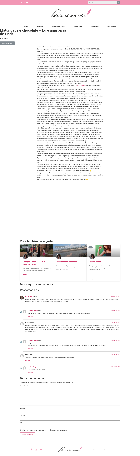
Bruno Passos (29, 296)
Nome (22, 408)
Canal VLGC (78, 26)
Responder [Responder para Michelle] (28, 334)
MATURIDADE (81, 85)
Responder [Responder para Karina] (28, 360)
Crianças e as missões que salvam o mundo (34, 263)
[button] (7, 43)
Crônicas (40, 26)
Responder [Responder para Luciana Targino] (30, 316)
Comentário (24, 386)
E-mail (22, 416)
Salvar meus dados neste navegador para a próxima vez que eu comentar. (44, 430)
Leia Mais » (26, 274)
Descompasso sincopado (66, 262)
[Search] (118, 2)
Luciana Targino (33, 310)
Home (26, 26)
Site (21, 423)
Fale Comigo (111, 26)
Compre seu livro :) (58, 26)
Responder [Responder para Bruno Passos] (28, 304)
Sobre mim (94, 26)
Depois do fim (95, 262)
